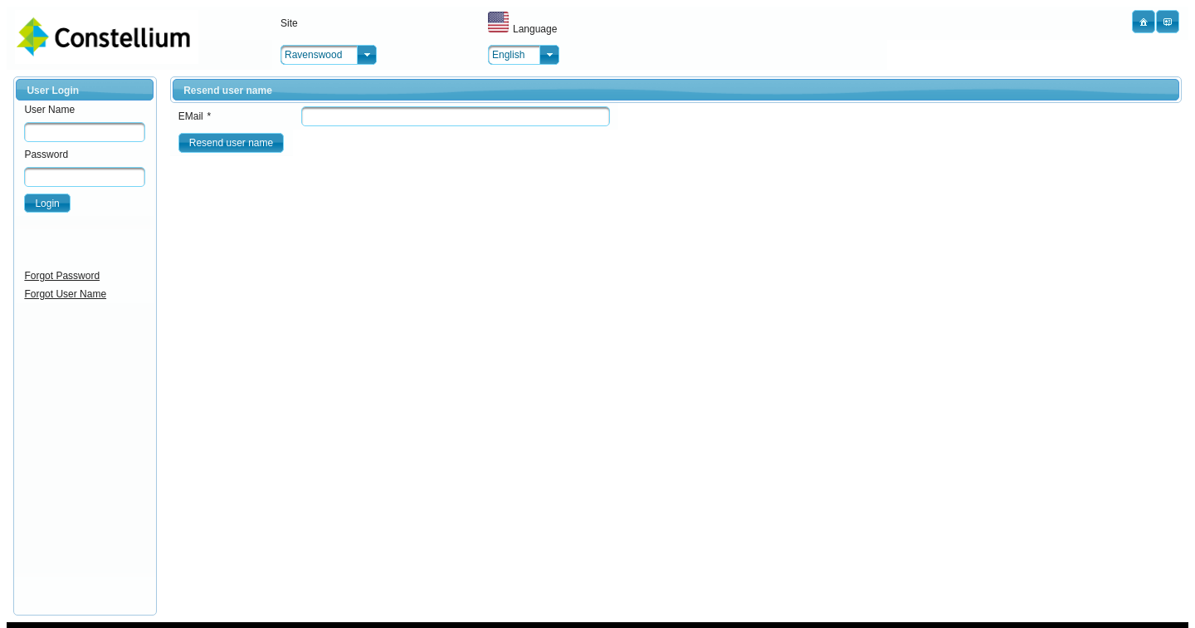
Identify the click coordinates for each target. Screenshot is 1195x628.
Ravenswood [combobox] (313, 55)
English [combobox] (508, 55)
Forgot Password (62, 276)
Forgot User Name (65, 294)
